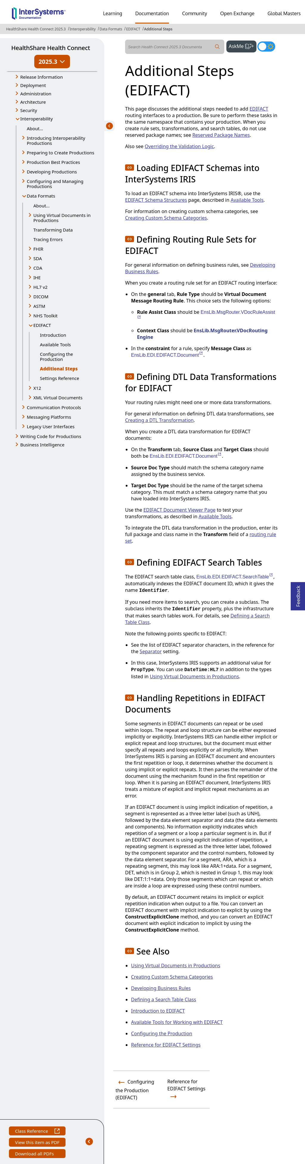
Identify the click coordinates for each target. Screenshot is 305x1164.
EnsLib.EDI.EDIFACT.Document (167, 355)
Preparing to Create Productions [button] (60, 153)
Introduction (53, 335)
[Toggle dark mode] (266, 46)
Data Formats (110, 29)
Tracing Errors (48, 239)
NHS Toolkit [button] (45, 316)
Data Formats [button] (41, 196)
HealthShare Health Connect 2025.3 (36, 29)
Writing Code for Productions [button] (50, 436)
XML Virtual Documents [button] (58, 398)
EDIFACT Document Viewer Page (179, 510)
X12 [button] (37, 388)
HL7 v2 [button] (40, 287)
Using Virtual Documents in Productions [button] (62, 217)
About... (35, 128)
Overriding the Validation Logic (179, 146)
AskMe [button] (242, 46)
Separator (151, 651)
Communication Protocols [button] (54, 407)
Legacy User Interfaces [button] (50, 426)
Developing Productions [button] (52, 172)
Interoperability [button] (36, 119)
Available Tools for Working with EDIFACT (177, 1022)
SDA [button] (37, 258)
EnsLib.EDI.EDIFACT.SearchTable (234, 576)
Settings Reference (59, 378)
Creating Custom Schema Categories (166, 218)
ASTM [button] (39, 306)
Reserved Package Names (221, 135)
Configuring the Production (56, 356)
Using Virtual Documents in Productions (194, 676)
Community (194, 13)
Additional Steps (158, 29)
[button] (129, 167)
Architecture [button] (33, 102)
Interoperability (83, 29)
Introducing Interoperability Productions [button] (56, 140)
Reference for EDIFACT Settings (165, 1045)
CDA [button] (37, 268)
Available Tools (55, 344)
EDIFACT (133, 29)
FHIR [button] (38, 249)
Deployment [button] (33, 85)
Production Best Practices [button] (53, 162)
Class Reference (37, 1131)
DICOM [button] (41, 296)
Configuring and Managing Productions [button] (55, 183)
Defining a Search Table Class (163, 999)
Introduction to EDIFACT (158, 1011)
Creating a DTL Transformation (159, 420)
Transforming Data (53, 230)
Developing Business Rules (161, 988)
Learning (112, 13)
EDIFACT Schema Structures (156, 200)
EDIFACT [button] (42, 325)
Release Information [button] (41, 77)
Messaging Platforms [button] (49, 417)
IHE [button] (37, 277)
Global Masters (284, 13)
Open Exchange (237, 13)
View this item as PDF (37, 1143)
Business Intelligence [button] (42, 445)
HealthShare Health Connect (50, 48)
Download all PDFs (35, 1154)
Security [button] (28, 110)
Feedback (298, 594)
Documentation (152, 13)
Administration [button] (35, 94)
